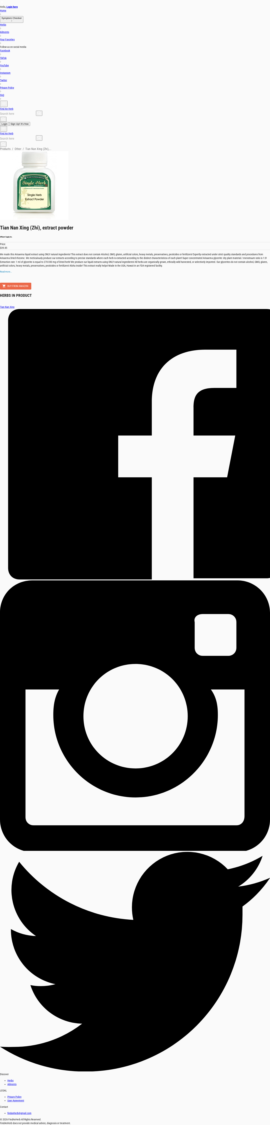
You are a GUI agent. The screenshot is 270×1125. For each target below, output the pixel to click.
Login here (12, 6)
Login (4, 124)
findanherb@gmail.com (19, 1113)
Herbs (10, 1080)
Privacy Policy (14, 1096)
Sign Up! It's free (20, 124)
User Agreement (15, 1100)
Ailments (11, 1084)
